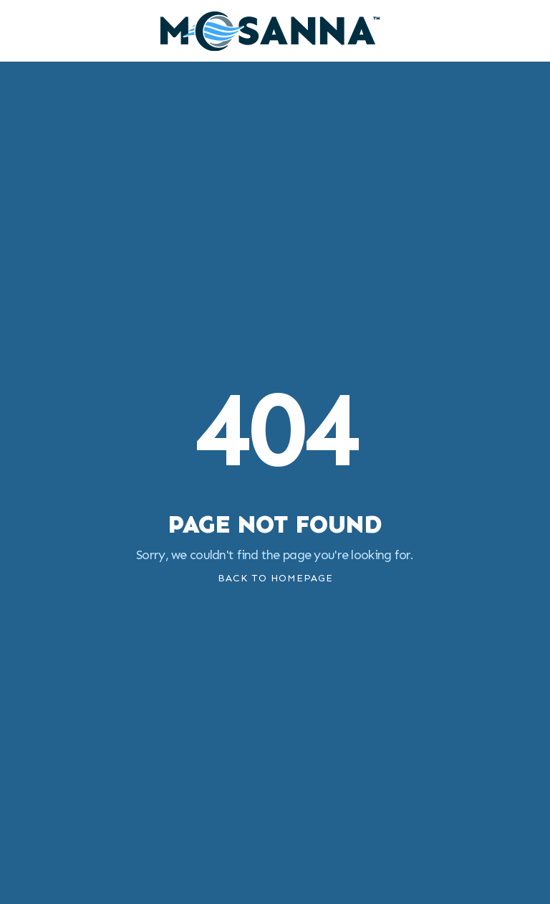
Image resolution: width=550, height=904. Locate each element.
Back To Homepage (275, 578)
